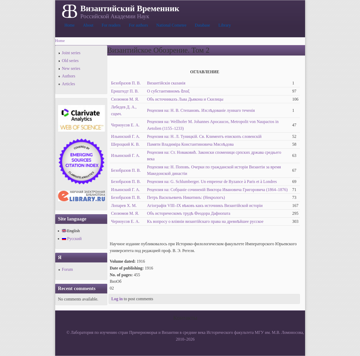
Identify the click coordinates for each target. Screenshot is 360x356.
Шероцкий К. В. (125, 144)
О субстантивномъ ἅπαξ (168, 91)
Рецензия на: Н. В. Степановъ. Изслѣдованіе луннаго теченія (201, 110)
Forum (67, 269)
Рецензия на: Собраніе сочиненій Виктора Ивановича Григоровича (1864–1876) (217, 189)
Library (224, 25)
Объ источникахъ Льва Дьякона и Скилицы (185, 99)
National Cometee (171, 25)
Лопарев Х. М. (124, 205)
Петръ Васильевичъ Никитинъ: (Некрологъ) (186, 197)
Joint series (71, 53)
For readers (111, 25)
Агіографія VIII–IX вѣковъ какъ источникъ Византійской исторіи (205, 205)
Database (202, 25)
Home (70, 25)
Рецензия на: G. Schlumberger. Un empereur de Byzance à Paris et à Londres (212, 181)
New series (71, 68)
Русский (72, 238)
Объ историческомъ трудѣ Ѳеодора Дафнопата (188, 213)
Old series (70, 60)
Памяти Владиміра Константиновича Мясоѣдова (190, 144)
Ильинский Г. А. (125, 136)
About (88, 25)
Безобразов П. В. (126, 83)
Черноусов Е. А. (125, 125)
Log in (117, 299)
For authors (138, 25)
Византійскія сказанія (166, 83)
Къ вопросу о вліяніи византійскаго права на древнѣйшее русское (205, 221)
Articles (68, 84)
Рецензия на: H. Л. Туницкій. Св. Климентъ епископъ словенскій (204, 136)
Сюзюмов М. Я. (125, 99)
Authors (68, 76)
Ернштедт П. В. (125, 91)
